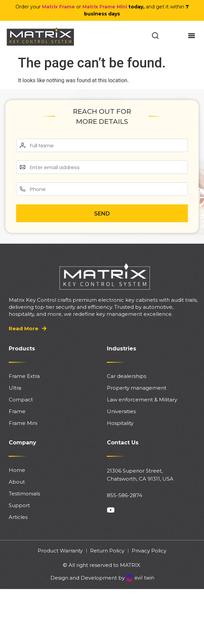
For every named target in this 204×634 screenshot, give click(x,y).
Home (17, 470)
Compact (21, 399)
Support (19, 505)
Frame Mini (23, 423)
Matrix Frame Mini (104, 7)
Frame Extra (24, 376)
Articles (18, 517)
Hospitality (120, 423)
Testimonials (24, 493)
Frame (17, 411)
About (17, 482)
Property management (136, 388)
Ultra (15, 388)
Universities (121, 411)
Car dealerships (126, 376)
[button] (191, 35)
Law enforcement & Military (142, 399)
